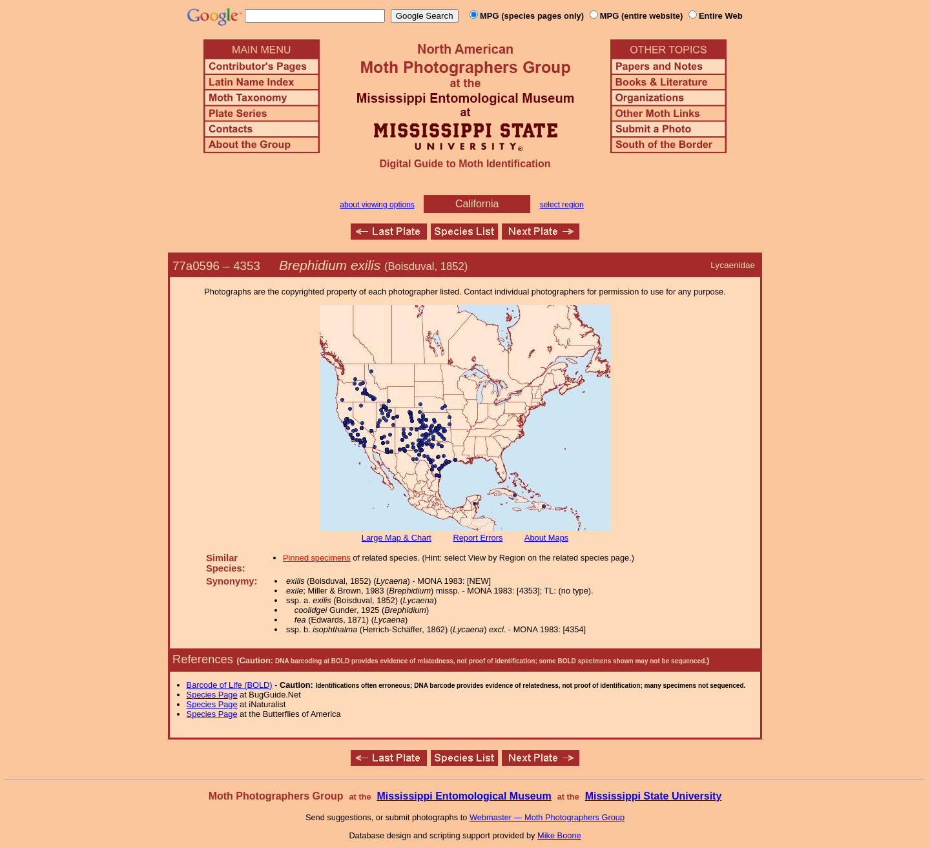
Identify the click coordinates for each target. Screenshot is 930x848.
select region (562, 204)
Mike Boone (559, 835)
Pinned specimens (317, 558)
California (477, 203)
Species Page (212, 694)
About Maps (546, 538)
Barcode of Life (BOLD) (230, 685)
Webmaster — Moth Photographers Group (547, 817)
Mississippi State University (653, 796)
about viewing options (377, 204)
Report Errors (478, 538)
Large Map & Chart (396, 538)
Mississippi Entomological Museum (464, 796)
